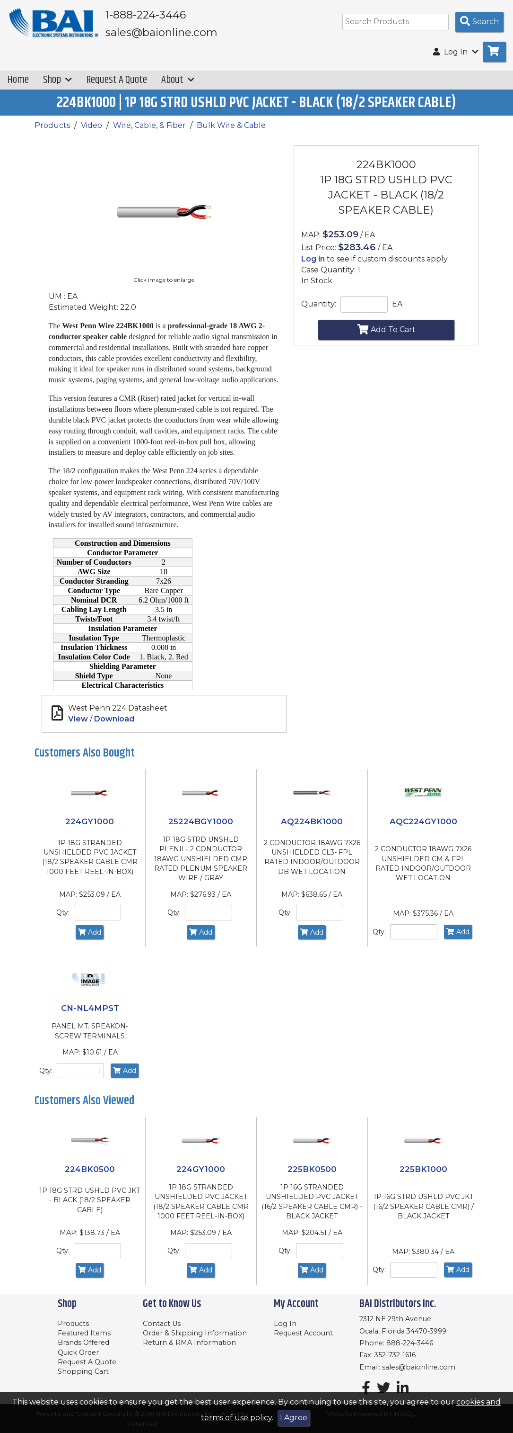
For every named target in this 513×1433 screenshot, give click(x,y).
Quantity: (318, 303)
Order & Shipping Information (195, 1333)
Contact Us (162, 1323)
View (78, 718)
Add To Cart (386, 329)
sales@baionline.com (418, 1367)
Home (18, 80)
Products (52, 125)
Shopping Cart (83, 1371)
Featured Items (84, 1333)
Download (114, 718)
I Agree (293, 1417)
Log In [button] (456, 51)
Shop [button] (57, 80)
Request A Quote (116, 80)
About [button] (177, 80)
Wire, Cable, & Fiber (149, 125)
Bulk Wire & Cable (231, 125)
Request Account (303, 1333)
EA (397, 303)
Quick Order (78, 1352)
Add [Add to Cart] (89, 932)
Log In (285, 1323)
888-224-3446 (409, 1343)
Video (91, 125)
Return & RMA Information (189, 1342)
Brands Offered (83, 1342)
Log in (313, 258)
